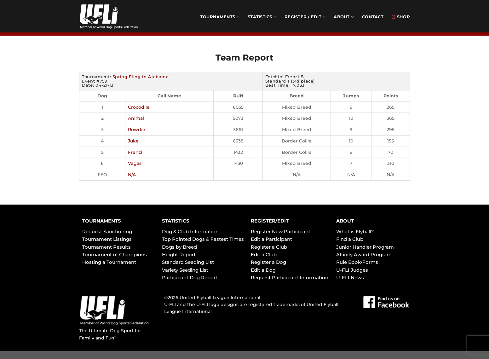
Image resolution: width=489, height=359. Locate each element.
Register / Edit (305, 17)
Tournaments (219, 17)
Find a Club (349, 239)
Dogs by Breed (179, 247)
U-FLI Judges (352, 270)
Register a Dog (268, 262)
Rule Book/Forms (357, 262)
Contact (372, 16)
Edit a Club (264, 255)
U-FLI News (350, 278)
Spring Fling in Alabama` (142, 76)
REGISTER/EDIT (270, 221)
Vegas (134, 163)
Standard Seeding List (188, 262)
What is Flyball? (355, 232)
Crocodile (139, 107)
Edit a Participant (271, 239)
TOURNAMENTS (101, 221)
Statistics (262, 17)
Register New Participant (280, 232)
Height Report (179, 255)
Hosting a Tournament (109, 262)
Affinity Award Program (364, 255)
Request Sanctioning (107, 232)
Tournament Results (106, 247)
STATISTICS (175, 221)
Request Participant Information (289, 278)
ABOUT (345, 221)
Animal (136, 118)
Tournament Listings (107, 239)
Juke (133, 141)
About (344, 17)
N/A (132, 174)
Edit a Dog (263, 270)
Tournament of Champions (114, 255)
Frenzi (135, 152)
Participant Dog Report (189, 278)
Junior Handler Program (365, 247)
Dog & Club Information (190, 232)
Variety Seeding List (185, 270)
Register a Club (269, 247)
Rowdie (136, 129)
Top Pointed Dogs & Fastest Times (203, 239)
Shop (401, 16)
